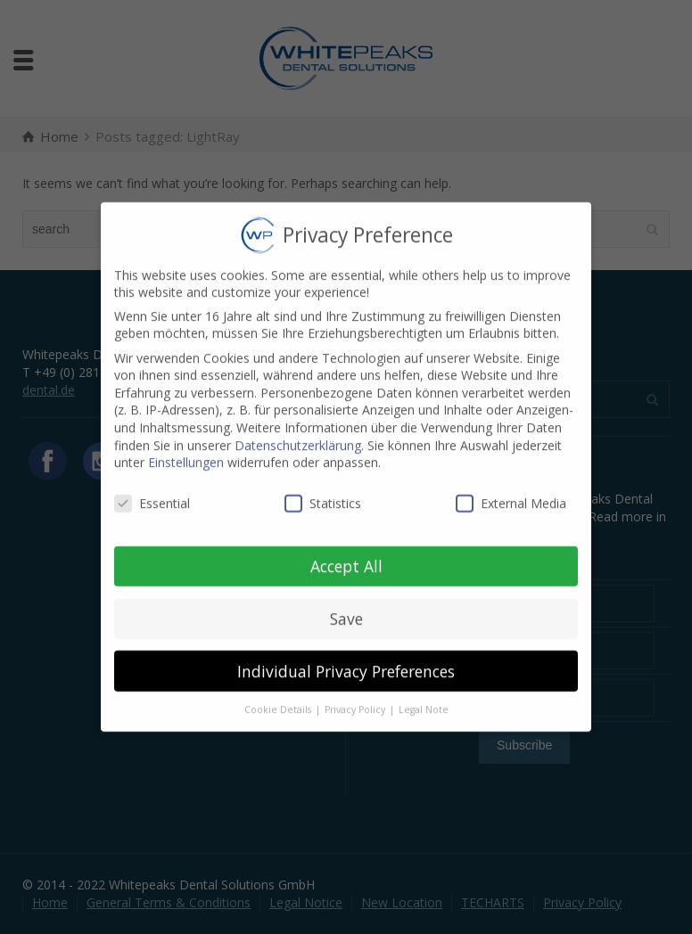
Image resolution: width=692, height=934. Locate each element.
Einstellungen (186, 449)
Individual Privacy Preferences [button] (346, 657)
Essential (152, 490)
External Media (511, 490)
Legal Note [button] (424, 697)
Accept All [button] (346, 552)
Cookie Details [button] (279, 697)
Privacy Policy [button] (356, 697)
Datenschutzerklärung (298, 431)
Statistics (322, 490)
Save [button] (346, 605)
